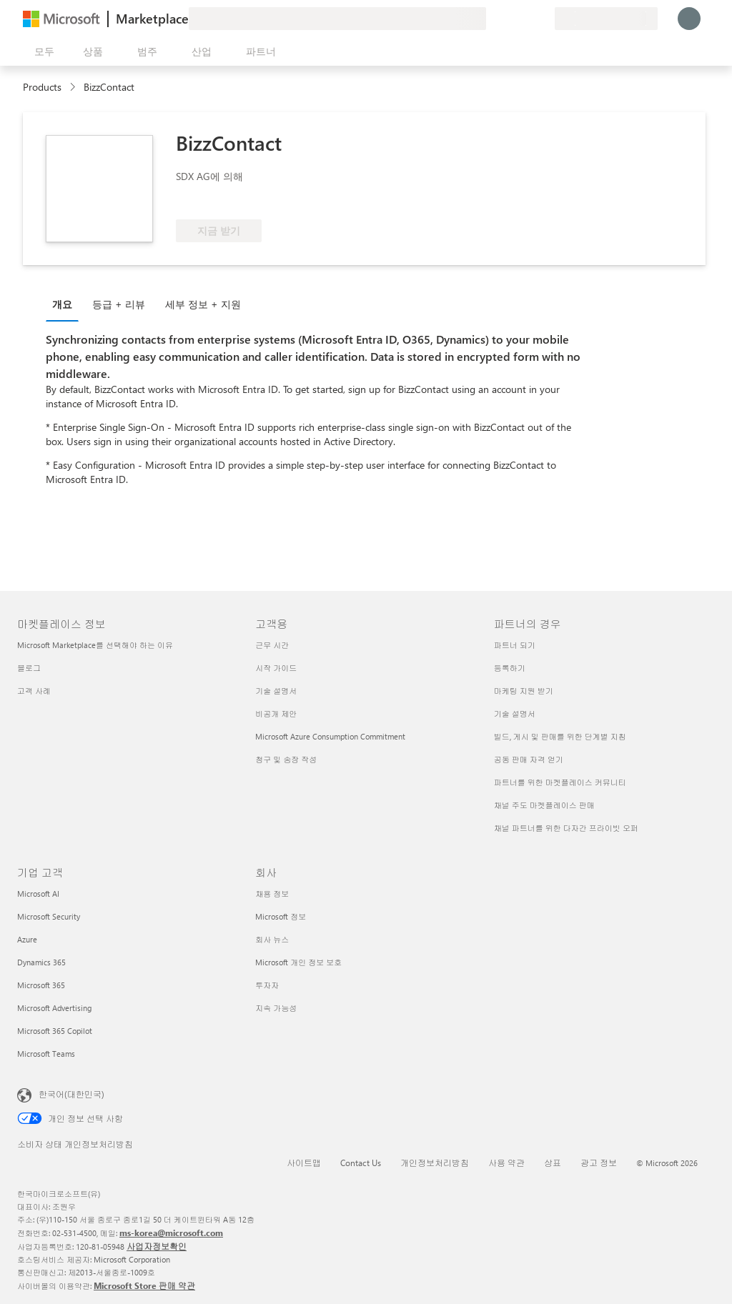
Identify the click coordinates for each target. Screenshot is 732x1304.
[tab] (66, 303)
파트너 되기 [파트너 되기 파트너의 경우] (514, 644)
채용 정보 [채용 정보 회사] (272, 893)
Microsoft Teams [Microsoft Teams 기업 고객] (46, 1053)
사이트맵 (304, 1162)
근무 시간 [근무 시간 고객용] (272, 644)
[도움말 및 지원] (509, 18)
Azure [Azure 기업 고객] (27, 939)
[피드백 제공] (492, 18)
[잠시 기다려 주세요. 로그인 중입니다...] (689, 18)
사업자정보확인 (157, 1246)
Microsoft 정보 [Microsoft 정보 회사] (280, 916)
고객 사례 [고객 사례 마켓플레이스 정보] (34, 690)
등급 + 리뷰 (118, 304)
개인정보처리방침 (434, 1162)
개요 (62, 304)
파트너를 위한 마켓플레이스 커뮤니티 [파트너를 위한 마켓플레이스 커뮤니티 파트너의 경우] (560, 782)
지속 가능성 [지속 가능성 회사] (276, 1007)
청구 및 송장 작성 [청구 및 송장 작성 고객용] (286, 759)
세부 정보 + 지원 (203, 304)
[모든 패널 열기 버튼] (41, 51)
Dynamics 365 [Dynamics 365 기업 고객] (41, 962)
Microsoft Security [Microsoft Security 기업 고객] (48, 916)
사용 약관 (506, 1162)
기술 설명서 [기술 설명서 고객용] (276, 690)
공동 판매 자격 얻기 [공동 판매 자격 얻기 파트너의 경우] (528, 759)
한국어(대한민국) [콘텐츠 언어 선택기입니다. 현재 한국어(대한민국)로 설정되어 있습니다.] (71, 1094)
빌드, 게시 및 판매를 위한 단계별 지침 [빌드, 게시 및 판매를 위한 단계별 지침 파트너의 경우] (560, 736)
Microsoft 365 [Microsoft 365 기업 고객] (41, 985)
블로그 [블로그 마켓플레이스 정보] (29, 667)
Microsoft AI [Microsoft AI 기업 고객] (38, 893)
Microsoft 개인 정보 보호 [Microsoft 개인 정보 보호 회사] (298, 962)
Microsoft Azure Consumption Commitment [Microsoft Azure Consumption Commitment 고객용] (330, 736)
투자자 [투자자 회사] (267, 985)
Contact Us (360, 1162)
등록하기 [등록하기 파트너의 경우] (509, 667)
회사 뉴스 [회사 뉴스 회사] (272, 939)
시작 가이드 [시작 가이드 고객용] (276, 667)
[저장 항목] (526, 18)
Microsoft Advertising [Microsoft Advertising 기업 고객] (54, 1007)
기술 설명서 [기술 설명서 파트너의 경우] (514, 713)
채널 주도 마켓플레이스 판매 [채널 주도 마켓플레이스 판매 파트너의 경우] (544, 805)
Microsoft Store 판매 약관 (144, 1285)
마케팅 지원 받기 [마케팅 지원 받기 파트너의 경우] (523, 690)
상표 (552, 1162)
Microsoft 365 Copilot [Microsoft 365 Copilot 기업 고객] (54, 1030)
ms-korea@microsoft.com (171, 1232)
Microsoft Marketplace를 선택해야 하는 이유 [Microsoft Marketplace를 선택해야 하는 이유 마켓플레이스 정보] (95, 644)
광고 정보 (598, 1162)
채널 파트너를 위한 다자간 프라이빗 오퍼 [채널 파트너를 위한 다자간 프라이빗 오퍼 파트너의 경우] (566, 827)
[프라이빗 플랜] (543, 18)
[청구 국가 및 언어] (606, 18)
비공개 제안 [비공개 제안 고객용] (276, 713)
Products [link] (42, 87)
